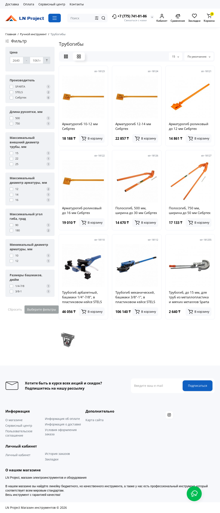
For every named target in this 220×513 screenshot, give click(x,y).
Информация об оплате (62, 419)
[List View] (66, 56)
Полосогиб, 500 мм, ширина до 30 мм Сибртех (136, 210)
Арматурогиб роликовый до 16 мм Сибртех (82, 210)
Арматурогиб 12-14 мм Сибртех (133, 126)
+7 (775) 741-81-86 (129, 16)
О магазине (14, 420)
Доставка (12, 4)
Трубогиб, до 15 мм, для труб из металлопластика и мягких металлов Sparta (189, 297)
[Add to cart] (92, 138)
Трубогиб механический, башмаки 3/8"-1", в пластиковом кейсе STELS (135, 297)
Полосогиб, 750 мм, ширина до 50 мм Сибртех (190, 210)
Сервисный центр (51, 4)
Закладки (51, 459)
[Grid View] (79, 56)
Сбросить (15, 309)
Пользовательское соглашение (18, 433)
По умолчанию (199, 56)
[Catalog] (54, 18)
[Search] (103, 18)
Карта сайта (95, 420)
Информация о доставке (63, 424)
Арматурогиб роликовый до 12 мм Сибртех (188, 126)
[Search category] (96, 18)
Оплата (28, 4)
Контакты (77, 4)
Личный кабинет (18, 455)
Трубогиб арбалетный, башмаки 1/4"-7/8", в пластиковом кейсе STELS (82, 297)
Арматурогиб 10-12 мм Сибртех (80, 126)
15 (175, 56)
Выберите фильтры (41, 309)
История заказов (57, 454)
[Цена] (16, 60)
